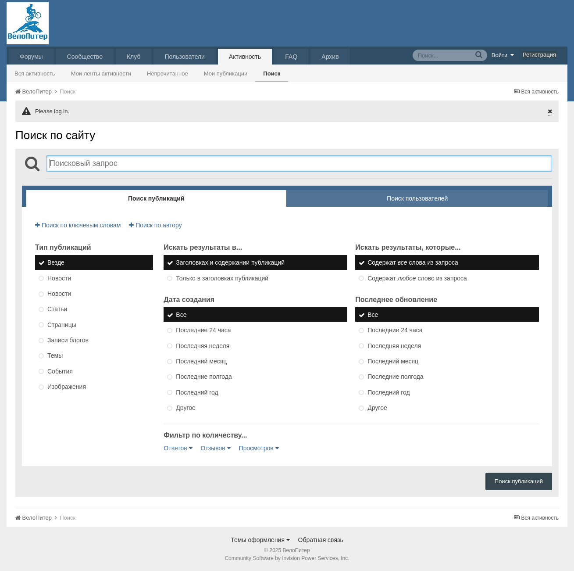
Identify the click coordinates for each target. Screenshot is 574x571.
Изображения (66, 386)
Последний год (197, 392)
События (60, 371)
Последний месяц (201, 361)
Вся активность (34, 73)
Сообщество (85, 56)
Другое (185, 407)
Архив (330, 56)
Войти (503, 55)
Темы (55, 355)
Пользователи (184, 56)
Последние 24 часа (203, 330)
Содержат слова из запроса (412, 262)
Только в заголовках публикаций (222, 278)
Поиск (271, 73)
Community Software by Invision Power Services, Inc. (287, 558)
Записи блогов (68, 340)
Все (181, 314)
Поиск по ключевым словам (78, 225)
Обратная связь (320, 539)
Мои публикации (226, 73)
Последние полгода (204, 377)
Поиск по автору (155, 225)
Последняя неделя (202, 345)
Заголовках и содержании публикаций (230, 262)
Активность (245, 56)
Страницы (61, 324)
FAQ (291, 56)
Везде (55, 262)
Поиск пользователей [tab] (417, 198)
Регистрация (539, 54)
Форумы (31, 56)
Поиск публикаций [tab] (156, 198)
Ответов (178, 448)
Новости (59, 278)
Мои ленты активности (101, 73)
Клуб (134, 56)
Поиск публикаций (519, 481)
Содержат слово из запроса (417, 278)
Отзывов (216, 448)
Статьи (57, 309)
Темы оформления (260, 539)
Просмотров (259, 448)
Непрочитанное (167, 73)
